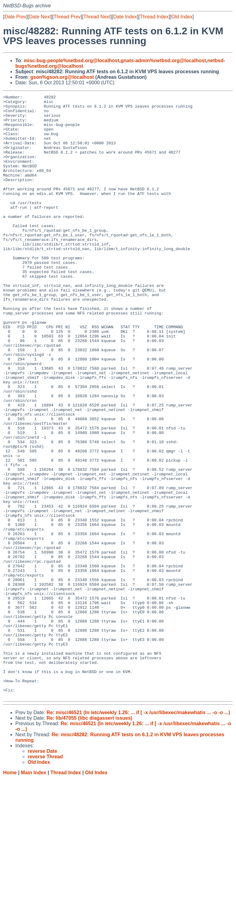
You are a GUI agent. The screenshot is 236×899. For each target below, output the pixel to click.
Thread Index (154, 16)
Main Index (33, 893)
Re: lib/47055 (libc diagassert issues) (89, 838)
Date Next (40, 16)
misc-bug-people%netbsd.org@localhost (71, 60)
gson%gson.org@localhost (62, 77)
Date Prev (15, 16)
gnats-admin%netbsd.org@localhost (163, 60)
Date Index (125, 16)
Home (10, 893)
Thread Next (96, 16)
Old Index (181, 16)
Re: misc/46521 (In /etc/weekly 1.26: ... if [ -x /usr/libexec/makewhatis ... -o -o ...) (138, 833)
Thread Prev (67, 16)
